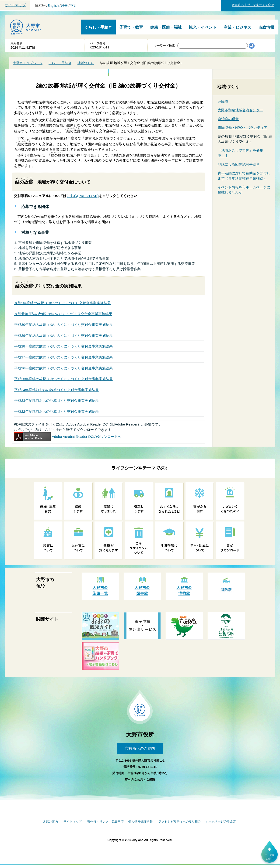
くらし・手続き (98, 27)
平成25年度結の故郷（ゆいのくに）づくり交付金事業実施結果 (63, 379)
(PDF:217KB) (83, 196)
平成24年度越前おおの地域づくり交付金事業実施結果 (56, 390)
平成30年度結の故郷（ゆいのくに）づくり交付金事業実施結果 (63, 325)
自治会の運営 (228, 119)
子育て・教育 (131, 27)
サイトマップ (15, 5)
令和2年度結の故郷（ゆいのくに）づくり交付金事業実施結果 (62, 303)
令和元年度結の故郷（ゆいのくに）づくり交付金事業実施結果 (63, 314)
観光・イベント (203, 27)
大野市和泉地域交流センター (240, 110)
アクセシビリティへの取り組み (179, 821)
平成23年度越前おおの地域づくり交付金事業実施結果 (56, 400)
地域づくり (85, 63)
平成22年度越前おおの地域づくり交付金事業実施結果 (56, 411)
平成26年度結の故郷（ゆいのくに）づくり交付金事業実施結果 (63, 368)
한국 (64, 5)
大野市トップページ (27, 63)
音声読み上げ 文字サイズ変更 (253, 5)
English (53, 5)
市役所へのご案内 (140, 748)
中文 (73, 5)
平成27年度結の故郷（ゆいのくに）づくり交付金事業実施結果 (63, 357)
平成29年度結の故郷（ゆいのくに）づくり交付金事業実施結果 (63, 335)
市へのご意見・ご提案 (140, 779)
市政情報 (266, 27)
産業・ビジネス (237, 27)
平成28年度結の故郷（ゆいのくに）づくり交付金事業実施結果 (63, 346)
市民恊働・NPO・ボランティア (242, 127)
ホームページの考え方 (221, 821)
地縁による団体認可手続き (239, 164)
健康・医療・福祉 (166, 27)
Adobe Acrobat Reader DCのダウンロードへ (67, 437)
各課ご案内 (50, 821)
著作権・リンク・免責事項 (105, 821)
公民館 (223, 101)
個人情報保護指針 (140, 821)
